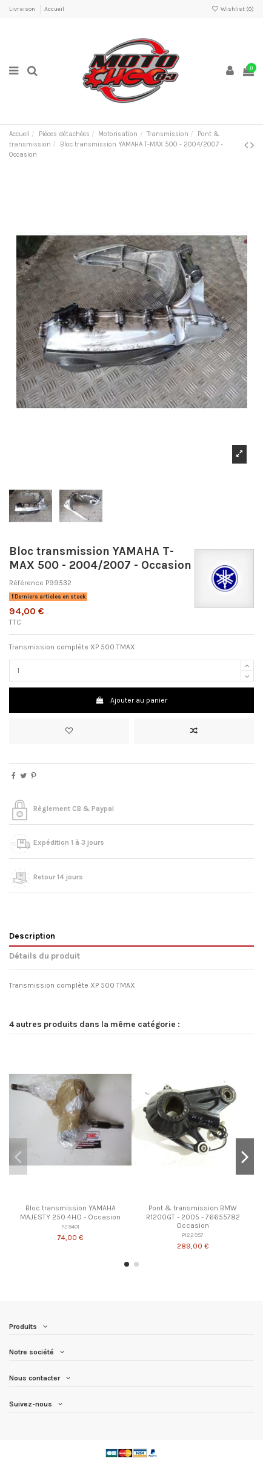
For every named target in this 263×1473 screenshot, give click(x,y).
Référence (26, 583)
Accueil (54, 9)
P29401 (70, 1226)
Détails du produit (44, 955)
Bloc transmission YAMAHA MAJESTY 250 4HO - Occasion (70, 1212)
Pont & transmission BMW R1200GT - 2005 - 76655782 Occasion (193, 1217)
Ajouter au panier (131, 700)
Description (32, 935)
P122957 (193, 1235)
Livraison (22, 9)
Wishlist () (232, 9)
